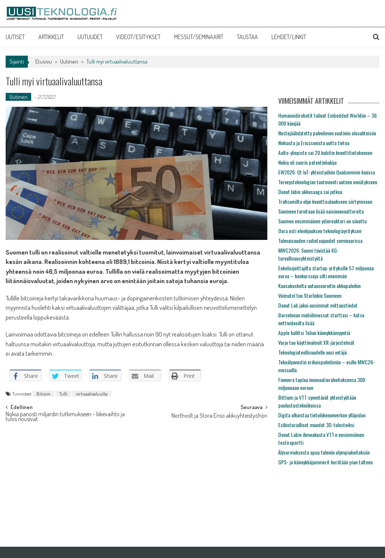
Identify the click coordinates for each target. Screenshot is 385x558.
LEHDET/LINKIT (288, 37)
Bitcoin (43, 394)
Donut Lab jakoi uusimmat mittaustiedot (318, 305)
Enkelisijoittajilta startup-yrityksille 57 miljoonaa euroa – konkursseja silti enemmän (326, 272)
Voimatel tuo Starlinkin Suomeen (309, 295)
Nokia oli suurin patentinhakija (307, 162)
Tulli (63, 394)
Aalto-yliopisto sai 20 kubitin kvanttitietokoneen (325, 152)
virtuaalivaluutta (92, 394)
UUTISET (15, 37)
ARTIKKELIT (51, 37)
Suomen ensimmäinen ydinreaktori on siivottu (322, 221)
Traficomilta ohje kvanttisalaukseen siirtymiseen (325, 201)
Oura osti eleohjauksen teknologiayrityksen (319, 231)
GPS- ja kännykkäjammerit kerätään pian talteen (325, 462)
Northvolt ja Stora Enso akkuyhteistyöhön (219, 416)
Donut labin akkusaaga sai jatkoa (310, 192)
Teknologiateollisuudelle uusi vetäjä (312, 352)
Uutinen (69, 61)
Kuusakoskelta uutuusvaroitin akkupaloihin (319, 286)
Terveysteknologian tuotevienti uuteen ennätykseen (327, 182)
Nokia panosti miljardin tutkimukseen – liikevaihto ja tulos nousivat (65, 417)
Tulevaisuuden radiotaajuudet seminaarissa (320, 240)
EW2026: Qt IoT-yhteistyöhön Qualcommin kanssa (326, 172)
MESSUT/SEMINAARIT (198, 37)
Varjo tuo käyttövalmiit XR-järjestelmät (316, 342)
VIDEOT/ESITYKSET (138, 37)
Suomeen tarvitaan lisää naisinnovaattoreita (321, 211)
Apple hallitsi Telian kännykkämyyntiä (314, 333)
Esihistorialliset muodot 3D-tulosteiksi (316, 425)
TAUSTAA (247, 37)
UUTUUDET (90, 37)
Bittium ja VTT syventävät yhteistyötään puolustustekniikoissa (317, 401)
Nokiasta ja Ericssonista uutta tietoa (313, 143)
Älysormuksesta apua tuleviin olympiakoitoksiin (324, 452)
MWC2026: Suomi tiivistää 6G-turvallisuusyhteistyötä (308, 254)
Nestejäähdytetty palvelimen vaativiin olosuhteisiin (327, 133)
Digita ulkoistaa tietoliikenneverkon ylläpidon (321, 415)
